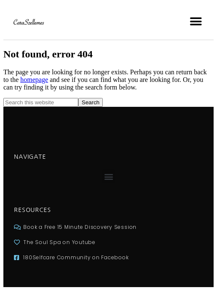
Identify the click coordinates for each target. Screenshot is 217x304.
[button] (195, 21)
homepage (34, 79)
